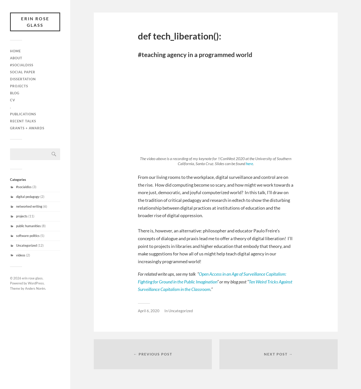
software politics (28, 236)
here (249, 163)
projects (19, 86)
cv (12, 100)
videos (20, 255)
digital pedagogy (28, 197)
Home (15, 51)
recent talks (23, 121)
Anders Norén (35, 288)
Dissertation (23, 79)
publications (23, 114)
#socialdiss (24, 187)
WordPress (36, 283)
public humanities (28, 226)
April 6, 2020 (148, 310)
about (16, 58)
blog (14, 93)
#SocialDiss (21, 65)
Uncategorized (26, 245)
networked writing (29, 206)
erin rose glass (35, 22)
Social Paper (22, 72)
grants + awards (27, 128)
